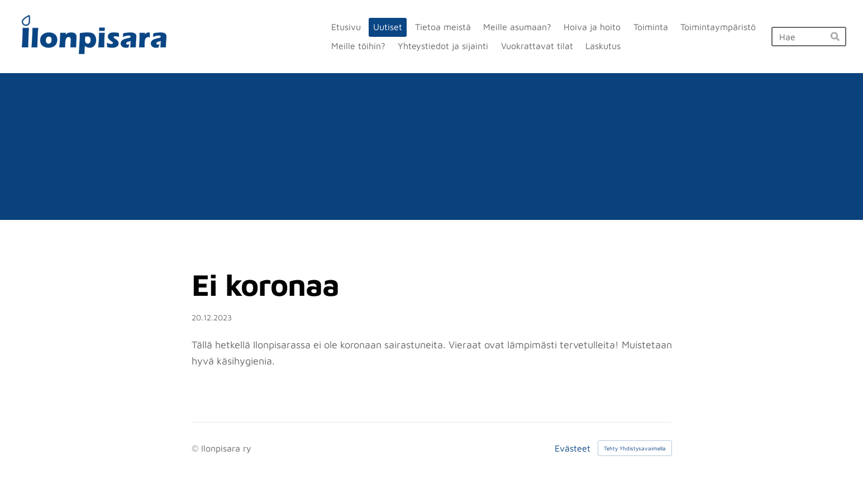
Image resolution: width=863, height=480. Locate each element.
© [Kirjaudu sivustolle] (196, 448)
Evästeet (572, 448)
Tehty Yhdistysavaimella (635, 448)
